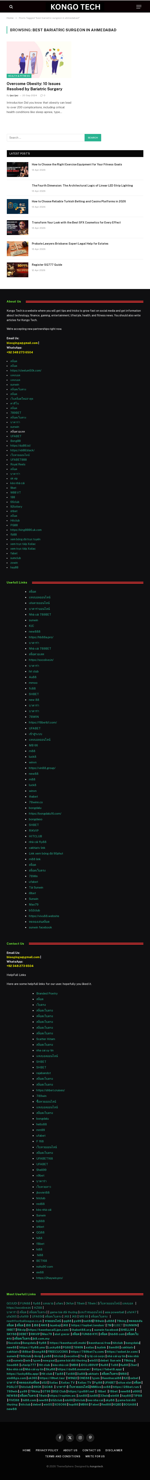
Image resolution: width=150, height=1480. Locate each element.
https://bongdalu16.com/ (45, 813)
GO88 (48, 1386)
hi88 (39, 1238)
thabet (33, 796)
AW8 (44, 1325)
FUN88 (25, 1303)
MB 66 (33, 745)
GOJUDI (12, 1303)
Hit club (45, 1365)
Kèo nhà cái (15, 1369)
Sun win (115, 1360)
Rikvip (21, 1329)
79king (121, 1321)
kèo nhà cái (17, 483)
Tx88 (114, 1365)
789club (25, 1356)
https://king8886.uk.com (26, 529)
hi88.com (29, 1400)
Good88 (13, 1365)
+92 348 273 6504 (20, 352)
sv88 (107, 1386)
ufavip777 (28, 1365)
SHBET (34, 694)
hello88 (41, 1124)
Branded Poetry (47, 993)
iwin (28, 1360)
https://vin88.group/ (42, 768)
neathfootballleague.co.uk (25, 1321)
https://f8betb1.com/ (43, 722)
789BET (15, 412)
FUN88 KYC (89, 1334)
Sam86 (114, 1347)
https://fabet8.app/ (107, 1369)
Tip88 (59, 1373)
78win (80, 1303)
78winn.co (36, 802)
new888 (34, 631)
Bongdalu (29, 1342)
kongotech (96, 1466)
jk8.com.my (40, 1338)
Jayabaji (55, 1325)
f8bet (40, 1243)
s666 (136, 1391)
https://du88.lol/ (20, 445)
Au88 (33, 677)
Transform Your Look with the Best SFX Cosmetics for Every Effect (76, 222)
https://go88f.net (81, 1391)
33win (104, 1395)
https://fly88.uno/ (32, 1347)
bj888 (40, 1221)
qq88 (67, 1321)
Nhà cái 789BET (40, 614)
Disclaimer (114, 1450)
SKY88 (12, 1334)
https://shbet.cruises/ (50, 1090)
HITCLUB (35, 836)
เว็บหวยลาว (43, 1186)
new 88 (34, 699)
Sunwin (41, 1215)
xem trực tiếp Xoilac (23, 544)
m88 (32, 751)
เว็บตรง (41, 1004)
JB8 (28, 1325)
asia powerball (114, 1312)
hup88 (73, 1404)
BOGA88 (129, 1404)
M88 (123, 1373)
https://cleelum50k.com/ (25, 370)
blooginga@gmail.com (22, 343)
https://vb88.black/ (22, 450)
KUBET (118, 1325)
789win (41, 1096)
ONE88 (84, 1378)
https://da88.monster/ (74, 1369)
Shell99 (41, 1169)
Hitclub (15, 520)
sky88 (110, 1400)
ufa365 (12, 1316)
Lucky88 (54, 1347)
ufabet (33, 881)
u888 (110, 1321)
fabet (14, 553)
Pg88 (98, 1382)
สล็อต (13, 361)
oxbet (134, 1378)
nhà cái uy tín (116, 1356)
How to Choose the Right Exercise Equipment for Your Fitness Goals (77, 164)
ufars (59, 1303)
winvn (33, 762)
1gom (37, 1360)
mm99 (40, 1130)
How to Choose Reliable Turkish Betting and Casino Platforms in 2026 (79, 201)
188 (12, 497)
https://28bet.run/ (126, 1386)
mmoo (33, 682)
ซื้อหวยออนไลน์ (46, 1101)
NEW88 (12, 1395)
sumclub (15, 558)
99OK (38, 1386)
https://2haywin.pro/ (49, 1278)
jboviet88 (43, 1192)
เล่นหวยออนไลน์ (39, 603)
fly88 (36, 1303)
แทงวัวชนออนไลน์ (91, 1312)
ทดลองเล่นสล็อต (39, 921)
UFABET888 (18, 459)
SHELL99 (127, 1329)
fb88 (13, 534)
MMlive (96, 1386)
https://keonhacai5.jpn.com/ (48, 1329)
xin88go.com (17, 1378)
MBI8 (75, 1365)
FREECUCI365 (58, 1351)
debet (104, 1360)
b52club (34, 910)
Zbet (133, 1365)
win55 (93, 1360)
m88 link (35, 859)
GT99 (46, 1391)
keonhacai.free (100, 1342)
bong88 (40, 1351)
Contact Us (92, 1450)
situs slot (125, 1382)
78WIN (34, 716)
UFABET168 (44, 1158)
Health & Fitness (19, 76)
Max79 (33, 904)
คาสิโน (14, 403)
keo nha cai (95, 1400)
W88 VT (15, 492)
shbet (14, 511)
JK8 (67, 1316)
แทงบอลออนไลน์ (39, 597)
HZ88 (38, 1307)
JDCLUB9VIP (89, 1365)
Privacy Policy (46, 1450)
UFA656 (37, 1316)
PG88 (14, 525)
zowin (14, 562)
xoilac (90, 1347)
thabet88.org (81, 1329)
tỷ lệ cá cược (96, 1356)
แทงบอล (15, 375)
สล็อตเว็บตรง (18, 389)
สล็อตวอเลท (36, 654)
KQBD (117, 1404)
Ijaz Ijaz (14, 95)
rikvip (37, 1356)
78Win (33, 876)
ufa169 (24, 1316)
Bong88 (15, 440)
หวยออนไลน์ (53, 1321)
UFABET (15, 436)
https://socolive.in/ (41, 659)
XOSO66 (60, 1404)
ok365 (33, 1378)
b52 (44, 1382)
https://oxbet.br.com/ (122, 1351)
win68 (115, 1395)
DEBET (24, 1334)
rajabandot (43, 1073)
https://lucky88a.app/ (23, 1373)
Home (26, 1450)
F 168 (40, 1141)
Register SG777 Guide (47, 264)
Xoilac (54, 1382)
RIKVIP (34, 830)
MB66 (84, 1404)
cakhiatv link (37, 847)
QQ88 (40, 1232)
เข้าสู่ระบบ (35, 734)
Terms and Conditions (62, 1456)
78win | (92, 1303)
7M (109, 1325)
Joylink (101, 1347)
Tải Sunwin (36, 887)
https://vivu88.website (44, 916)
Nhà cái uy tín (34, 1369)
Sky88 (50, 1369)
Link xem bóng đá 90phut (46, 853)
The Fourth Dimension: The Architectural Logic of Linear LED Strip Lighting (82, 185)
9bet (13, 487)
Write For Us (95, 1456)
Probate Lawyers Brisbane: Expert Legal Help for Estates (70, 243)
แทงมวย (48, 1303)
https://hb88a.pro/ (41, 637)
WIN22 (73, 1378)
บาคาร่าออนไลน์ (39, 608)
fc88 (32, 688)
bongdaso (35, 819)
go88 (47, 1356)
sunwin (14, 384)
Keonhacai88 (111, 1378)
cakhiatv (127, 1347)
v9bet (40, 1175)
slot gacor (62, 1334)
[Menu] (138, 6)
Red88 (106, 1404)
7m (82, 1356)
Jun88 (82, 1395)
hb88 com (117, 1334)
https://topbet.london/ (87, 1325)
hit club (34, 671)
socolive (72, 1356)
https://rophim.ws (62, 1395)
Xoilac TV (67, 1382)
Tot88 (70, 1373)
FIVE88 (15, 1400)
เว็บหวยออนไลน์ (20, 455)
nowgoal (49, 1360)
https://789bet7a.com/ (88, 1351)
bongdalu (35, 808)
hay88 (14, 567)
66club (14, 502)
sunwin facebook (40, 927)
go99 (77, 1321)
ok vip (14, 478)
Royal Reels (17, 464)
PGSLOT (13, 1386)
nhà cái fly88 (37, 842)
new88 (33, 773)
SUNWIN (131, 1325)
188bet (26, 1351)
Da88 (81, 1373)
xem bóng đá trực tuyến (25, 539)
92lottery (16, 506)
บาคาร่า (15, 422)
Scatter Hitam (45, 1039)
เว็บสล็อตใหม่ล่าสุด (21, 398)
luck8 (32, 756)
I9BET (11, 1329)
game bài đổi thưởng (64, 1312)
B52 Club (59, 1391)
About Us (70, 1450)
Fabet (95, 1404)
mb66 (68, 1400)
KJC (31, 625)
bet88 (88, 1321)
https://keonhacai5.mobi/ (68, 1342)
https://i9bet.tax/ (52, 1378)
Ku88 (104, 1365)
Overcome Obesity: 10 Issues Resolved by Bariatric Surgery (34, 86)
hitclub (117, 1342)
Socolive (14, 1342)
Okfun (70, 1303)
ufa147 (132, 1312)
